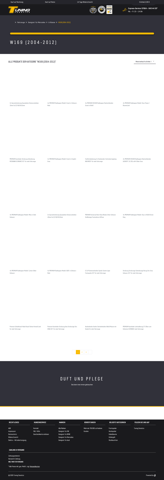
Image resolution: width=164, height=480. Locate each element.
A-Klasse (52, 22)
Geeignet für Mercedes (36, 22)
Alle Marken (62, 428)
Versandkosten (35, 466)
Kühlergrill (112, 437)
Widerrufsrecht (13, 437)
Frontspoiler (113, 428)
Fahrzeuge (21, 22)
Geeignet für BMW (64, 434)
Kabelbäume (113, 434)
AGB (9, 428)
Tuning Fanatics (139, 428)
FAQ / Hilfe (36, 431)
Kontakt (36, 428)
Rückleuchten (113, 440)
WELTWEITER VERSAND (15, 462)
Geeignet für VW (64, 431)
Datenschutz (12, 434)
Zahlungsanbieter (14, 456)
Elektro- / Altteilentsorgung (17, 440)
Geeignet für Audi (64, 440)
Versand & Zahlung (14, 459)
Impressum (12, 431)
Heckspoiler (112, 431)
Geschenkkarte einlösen (41, 434)
